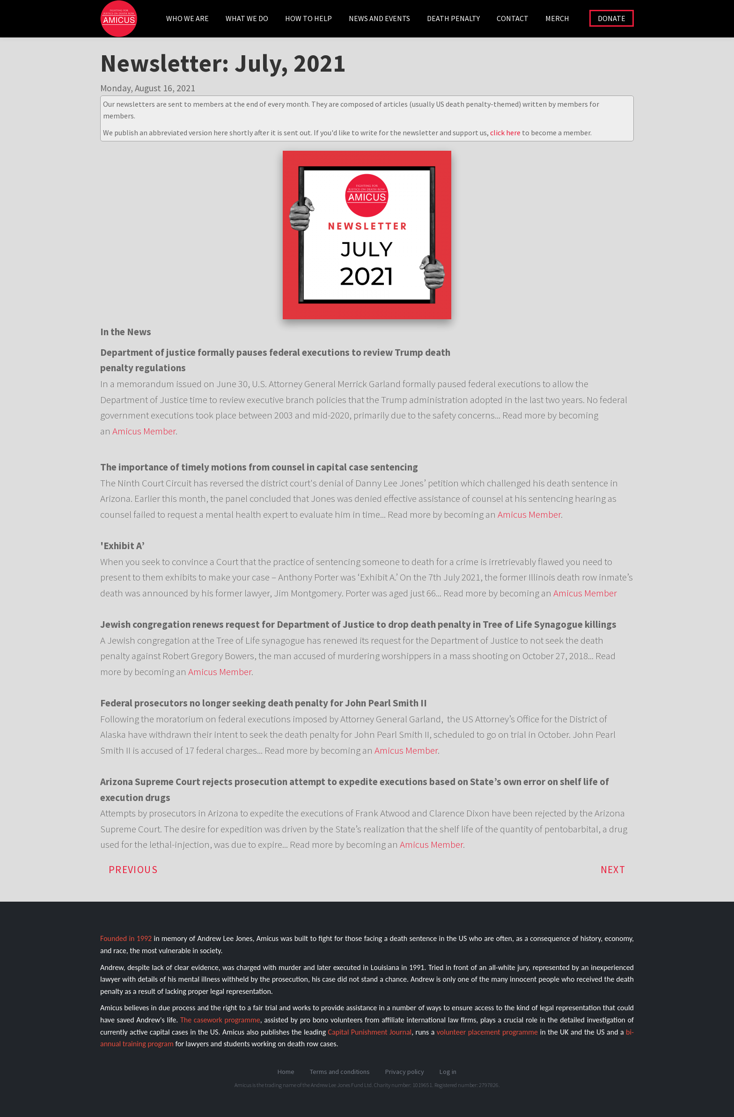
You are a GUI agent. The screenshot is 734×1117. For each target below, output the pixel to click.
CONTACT (512, 18)
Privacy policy (404, 1071)
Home (286, 1071)
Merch (557, 18)
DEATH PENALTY (453, 18)
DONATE (611, 18)
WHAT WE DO (247, 18)
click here (505, 132)
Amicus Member (144, 431)
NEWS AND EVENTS (379, 18)
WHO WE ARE (187, 18)
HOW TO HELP (308, 18)
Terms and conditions (340, 1071)
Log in (448, 1071)
